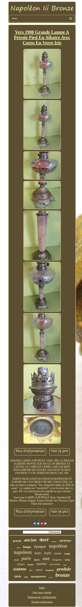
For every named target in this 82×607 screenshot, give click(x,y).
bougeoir (50, 570)
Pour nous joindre (42, 592)
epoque (31, 564)
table (26, 577)
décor (65, 565)
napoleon (23, 552)
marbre (42, 564)
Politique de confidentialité (42, 597)
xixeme (57, 553)
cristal (16, 560)
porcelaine (55, 564)
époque (40, 546)
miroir (37, 560)
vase (18, 548)
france (21, 564)
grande (17, 540)
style (47, 553)
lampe (27, 547)
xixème (19, 569)
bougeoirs (57, 559)
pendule (64, 569)
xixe (46, 559)
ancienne (65, 540)
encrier (54, 541)
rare (30, 570)
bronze (62, 575)
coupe (67, 553)
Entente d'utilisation (42, 601)
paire (26, 558)
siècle (17, 576)
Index (42, 587)
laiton (67, 560)
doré (44, 539)
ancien (30, 539)
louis (38, 553)
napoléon (58, 546)
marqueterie (38, 576)
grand (50, 577)
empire (39, 569)
